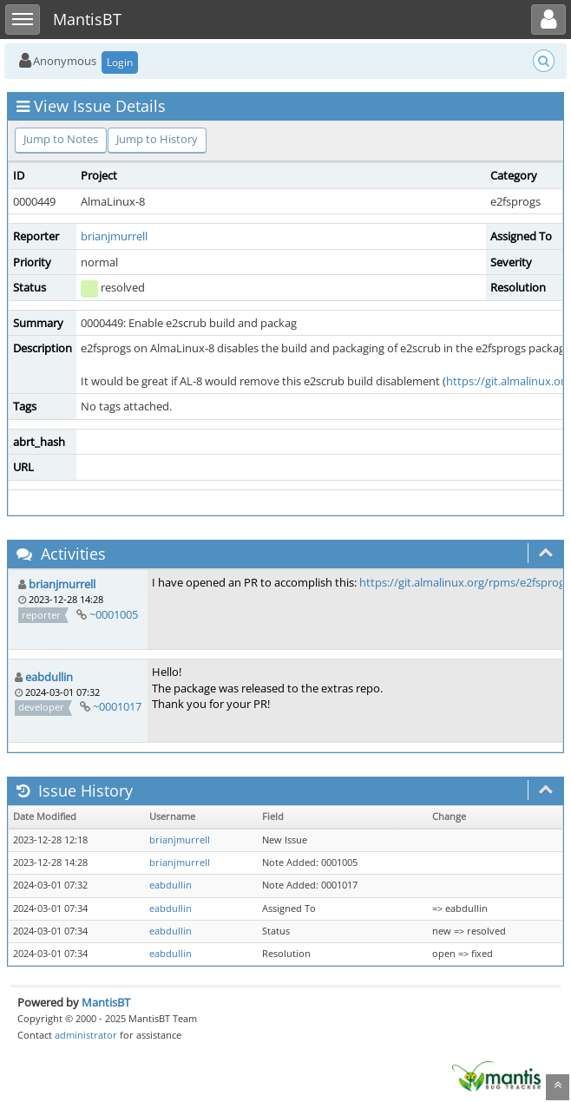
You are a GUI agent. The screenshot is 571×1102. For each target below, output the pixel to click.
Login (120, 62)
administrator (86, 1034)
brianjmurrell (114, 236)
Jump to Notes (60, 139)
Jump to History (157, 139)
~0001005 (113, 614)
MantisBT (106, 1002)
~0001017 (117, 706)
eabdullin (49, 677)
